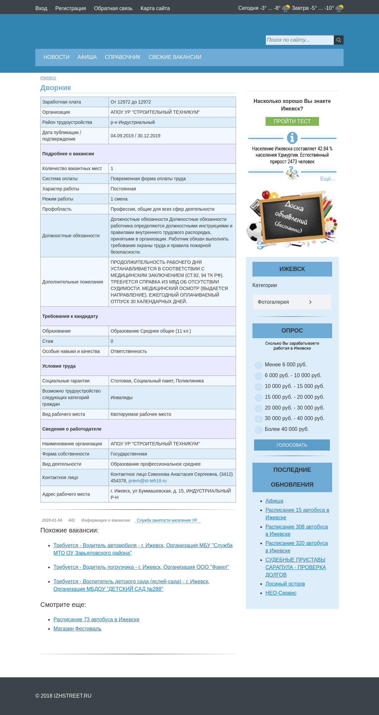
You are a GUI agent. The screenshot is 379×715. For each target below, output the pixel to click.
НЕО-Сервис (281, 593)
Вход (41, 8)
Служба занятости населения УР (167, 520)
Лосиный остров (285, 584)
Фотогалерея (273, 302)
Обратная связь (113, 8)
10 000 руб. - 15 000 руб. (295, 386)
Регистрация (70, 8)
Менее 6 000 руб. (286, 364)
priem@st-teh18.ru (148, 480)
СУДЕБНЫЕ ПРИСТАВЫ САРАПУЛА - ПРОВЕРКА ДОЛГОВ (296, 567)
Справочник (123, 57)
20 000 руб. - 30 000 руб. (295, 408)
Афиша (87, 57)
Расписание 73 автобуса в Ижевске (96, 619)
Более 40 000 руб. (287, 429)
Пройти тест (292, 121)
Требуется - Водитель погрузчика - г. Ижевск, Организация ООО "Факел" (141, 567)
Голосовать (296, 445)
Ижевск (48, 77)
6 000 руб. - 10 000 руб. (293, 375)
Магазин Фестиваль (77, 628)
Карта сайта (155, 8)
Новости (57, 57)
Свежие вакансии (175, 57)
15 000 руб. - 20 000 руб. (295, 397)
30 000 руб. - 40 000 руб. (295, 418)
